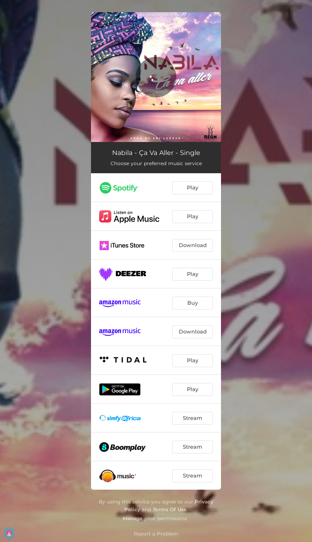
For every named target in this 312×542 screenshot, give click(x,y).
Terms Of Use (170, 509)
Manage (133, 518)
